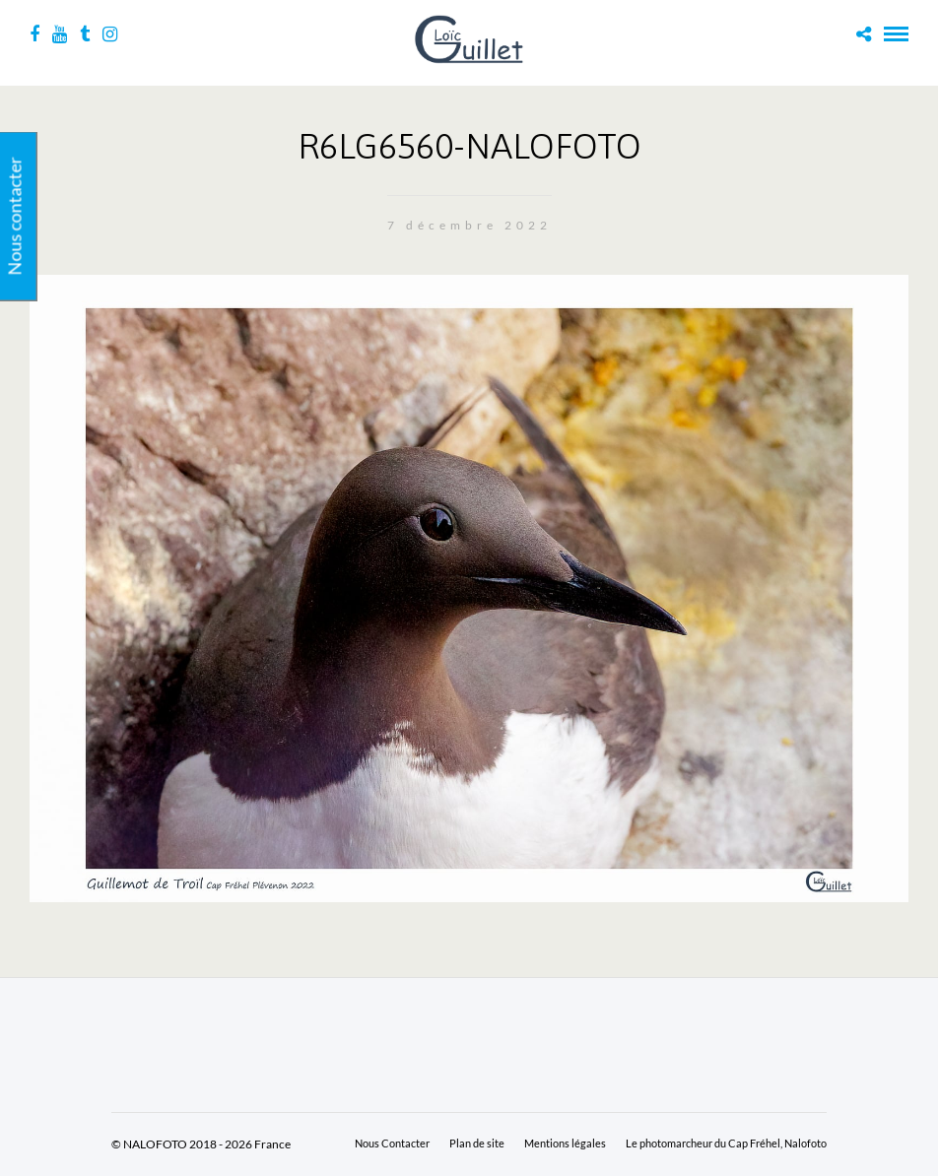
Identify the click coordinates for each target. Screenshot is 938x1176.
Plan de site (476, 1143)
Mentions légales (565, 1143)
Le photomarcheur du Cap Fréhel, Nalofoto (726, 1143)
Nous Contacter (392, 1143)
